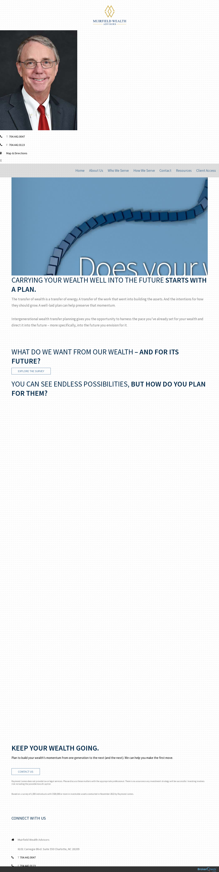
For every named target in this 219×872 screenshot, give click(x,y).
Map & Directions (16, 153)
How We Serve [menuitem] (144, 170)
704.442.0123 (17, 145)
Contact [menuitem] (165, 170)
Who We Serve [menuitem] (118, 170)
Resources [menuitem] (184, 170)
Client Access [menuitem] (206, 170)
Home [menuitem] (80, 170)
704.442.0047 (17, 136)
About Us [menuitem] (96, 170)
